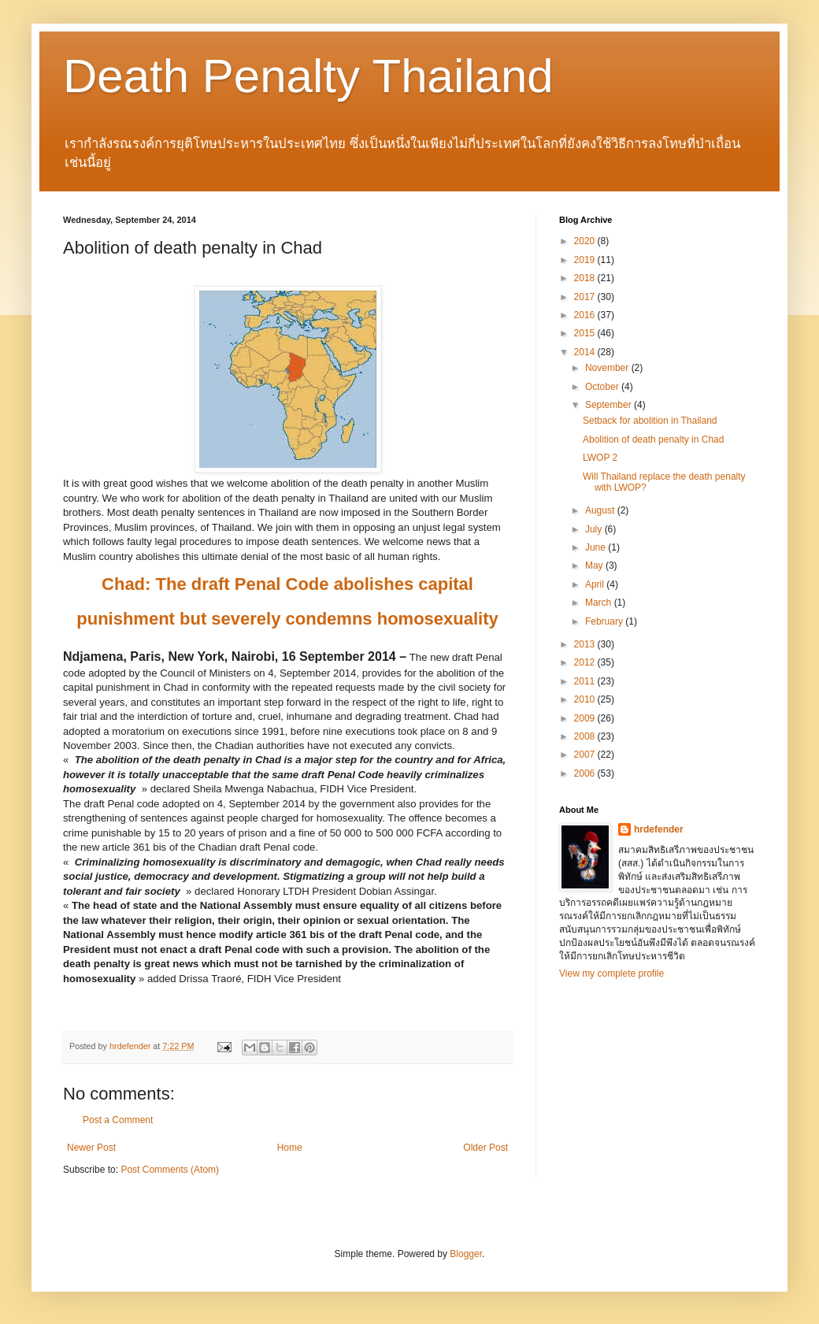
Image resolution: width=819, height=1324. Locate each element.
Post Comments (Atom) (169, 1169)
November (608, 367)
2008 (586, 736)
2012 (586, 662)
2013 (586, 644)
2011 (586, 681)
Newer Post (91, 1147)
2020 (586, 241)
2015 (586, 333)
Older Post (485, 1147)
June (596, 547)
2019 (586, 259)
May (595, 565)
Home (289, 1147)
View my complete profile (611, 973)
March (599, 602)
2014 (586, 352)
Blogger (466, 1253)
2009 (586, 718)
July (595, 529)
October (603, 386)
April (595, 584)
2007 (586, 754)
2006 (586, 773)
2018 (586, 278)
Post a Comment (118, 1120)
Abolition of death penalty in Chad (653, 439)
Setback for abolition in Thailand (650, 420)
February (605, 621)
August (601, 510)
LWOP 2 (600, 457)
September (609, 404)
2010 (586, 699)
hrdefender (659, 829)
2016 (586, 315)
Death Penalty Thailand (308, 76)
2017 (586, 296)
